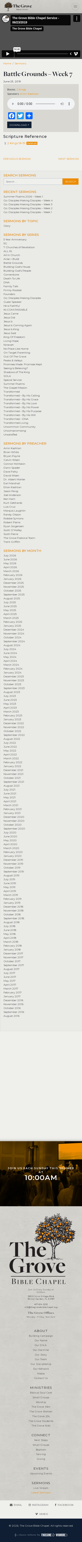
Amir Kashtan (29, 93)
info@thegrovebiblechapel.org (41, 1307)
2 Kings (21, 89)
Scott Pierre (10, 534)
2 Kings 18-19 (16, 143)
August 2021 (11, 785)
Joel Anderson (12, 495)
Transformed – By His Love (20, 403)
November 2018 (13, 910)
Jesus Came (10, 313)
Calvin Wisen (11, 459)
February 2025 (12, 621)
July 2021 (9, 789)
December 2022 (13, 723)
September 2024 (14, 641)
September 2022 (14, 735)
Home (7, 63)
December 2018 (13, 906)
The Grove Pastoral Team (19, 538)
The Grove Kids (41, 1425)
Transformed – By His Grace (20, 399)
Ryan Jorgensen (13, 526)
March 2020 (11, 848)
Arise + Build (11, 259)
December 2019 (13, 859)
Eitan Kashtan (12, 487)
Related (32, 143)
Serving (41, 1454)
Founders (9, 294)
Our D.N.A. (41, 1345)
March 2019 (10, 895)
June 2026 (10, 559)
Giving (41, 1459)
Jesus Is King (11, 329)
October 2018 (12, 914)
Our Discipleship (41, 1364)
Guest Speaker (12, 301)
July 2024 (9, 649)
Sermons (20, 63)
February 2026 (12, 575)
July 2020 (9, 832)
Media (41, 1373)
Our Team (41, 1359)
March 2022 (11, 758)
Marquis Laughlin (14, 510)
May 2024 (9, 657)
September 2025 (13, 594)
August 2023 (11, 692)
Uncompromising (14, 430)
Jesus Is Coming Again (17, 325)
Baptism (41, 1449)
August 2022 (11, 738)
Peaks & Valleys (12, 360)
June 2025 (10, 606)
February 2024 (13, 668)
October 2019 (12, 867)
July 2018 (9, 926)
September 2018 (13, 918)
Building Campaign (41, 1336)
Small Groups (41, 1397)
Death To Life (11, 278)
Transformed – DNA (15, 419)
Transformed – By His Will (19, 415)
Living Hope (11, 340)
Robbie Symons (13, 518)
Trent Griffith (11, 541)
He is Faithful (11, 305)
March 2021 (10, 805)
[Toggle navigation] (75, 6)
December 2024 (13, 629)
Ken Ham (9, 498)
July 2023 (9, 696)
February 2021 (12, 809)
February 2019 (12, 898)
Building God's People (17, 270)
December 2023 (13, 676)
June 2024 (10, 653)
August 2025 (11, 598)
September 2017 (13, 965)
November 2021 (13, 774)
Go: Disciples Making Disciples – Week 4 (28, 200)
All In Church (11, 255)
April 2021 (9, 801)
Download (18, 125)
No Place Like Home (15, 348)
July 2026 (9, 555)
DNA (6, 282)
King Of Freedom (14, 337)
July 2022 (9, 742)
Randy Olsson (12, 514)
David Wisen (11, 475)
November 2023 (13, 680)
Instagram (40, 1504)
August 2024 (11, 645)
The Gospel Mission (15, 387)
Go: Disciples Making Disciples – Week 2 (27, 208)
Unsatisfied (10, 434)
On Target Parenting (16, 352)
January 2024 (12, 672)
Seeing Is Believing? (15, 368)
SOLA (7, 376)
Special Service (12, 379)
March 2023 (11, 711)
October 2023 (12, 684)
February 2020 (13, 852)
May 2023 (9, 703)
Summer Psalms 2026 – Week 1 (23, 196)
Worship (41, 1402)
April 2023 (10, 707)
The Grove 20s (41, 1416)
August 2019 (11, 875)
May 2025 (9, 610)
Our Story (41, 1354)
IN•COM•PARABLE (15, 309)
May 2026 (9, 563)
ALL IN (7, 251)
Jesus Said (9, 333)
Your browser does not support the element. (41, 104)
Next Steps (41, 1440)
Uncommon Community (19, 426)
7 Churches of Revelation (19, 247)
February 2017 (12, 992)
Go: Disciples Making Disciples (22, 298)
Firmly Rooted (12, 290)
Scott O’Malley (12, 530)
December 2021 (13, 770)
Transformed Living (15, 422)
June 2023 (10, 699)
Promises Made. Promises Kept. (23, 364)
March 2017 (10, 988)
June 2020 (10, 836)
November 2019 (13, 863)
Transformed (11, 391)
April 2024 (10, 660)
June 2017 (9, 976)
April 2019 (9, 891)
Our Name (41, 1340)
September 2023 (14, 688)
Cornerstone (11, 274)
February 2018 (12, 945)
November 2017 (13, 957)
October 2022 (12, 731)
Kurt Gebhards (12, 502)
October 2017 (12, 961)
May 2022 (9, 750)
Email (18, 1504)
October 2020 (12, 824)
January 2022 (12, 766)
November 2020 (13, 820)
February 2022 (12, 762)
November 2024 (13, 633)
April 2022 (10, 754)
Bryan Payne (11, 456)
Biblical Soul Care (41, 1392)
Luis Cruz (9, 506)
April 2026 (10, 567)
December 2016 (13, 1000)
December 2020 (13, 816)
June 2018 (9, 930)
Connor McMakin (14, 463)
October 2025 (12, 590)
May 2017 (9, 980)
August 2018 (11, 922)
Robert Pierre (11, 522)
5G (5, 243)
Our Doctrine (41, 1350)
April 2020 (10, 844)
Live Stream (41, 1488)
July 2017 (9, 973)
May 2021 (9, 797)
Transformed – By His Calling (21, 395)
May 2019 (9, 887)
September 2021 (13, 781)
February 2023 (12, 715)
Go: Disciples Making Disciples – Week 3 (27, 204)
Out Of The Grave (14, 356)
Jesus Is (7, 321)
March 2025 (11, 617)
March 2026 (11, 571)
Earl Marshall (11, 483)
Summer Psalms (14, 383)
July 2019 (9, 879)
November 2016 (13, 1004)
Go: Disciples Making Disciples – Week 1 (27, 212)
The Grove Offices (41, 1313)
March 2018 (10, 941)
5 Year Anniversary (15, 239)
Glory (6, 225)
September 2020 (14, 828)
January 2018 (12, 949)
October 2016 (12, 1008)
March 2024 (11, 664)
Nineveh (8, 344)
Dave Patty (10, 471)
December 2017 (13, 953)
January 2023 (12, 719)
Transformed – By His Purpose (22, 411)
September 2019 (13, 871)
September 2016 (13, 1012)
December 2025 (13, 582)
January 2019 (12, 902)
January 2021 (12, 813)
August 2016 (11, 1015)
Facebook (65, 1504)
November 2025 (13, 586)
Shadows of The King (16, 372)
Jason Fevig (10, 491)
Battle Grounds (13, 262)
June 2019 (9, 883)
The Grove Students (41, 1421)
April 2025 (10, 614)
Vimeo (43, 1514)
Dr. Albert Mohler (14, 479)
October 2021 (12, 777)
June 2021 (9, 793)
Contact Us (41, 1378)
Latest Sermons (41, 1492)
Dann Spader (11, 467)
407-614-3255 (41, 1304)
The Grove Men (41, 1406)
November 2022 (13, 727)
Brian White (11, 452)
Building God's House (16, 266)
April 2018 (9, 937)
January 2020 (12, 855)
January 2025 (12, 625)
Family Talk (10, 286)
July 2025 (9, 602)
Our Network (41, 1369)
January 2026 (12, 578)
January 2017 (12, 996)
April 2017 (9, 984)
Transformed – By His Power (21, 407)
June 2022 (10, 746)
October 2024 (12, 637)
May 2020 (10, 840)
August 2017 (11, 969)
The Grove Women (41, 1411)
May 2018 (9, 934)
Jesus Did (9, 317)
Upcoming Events (41, 1473)
